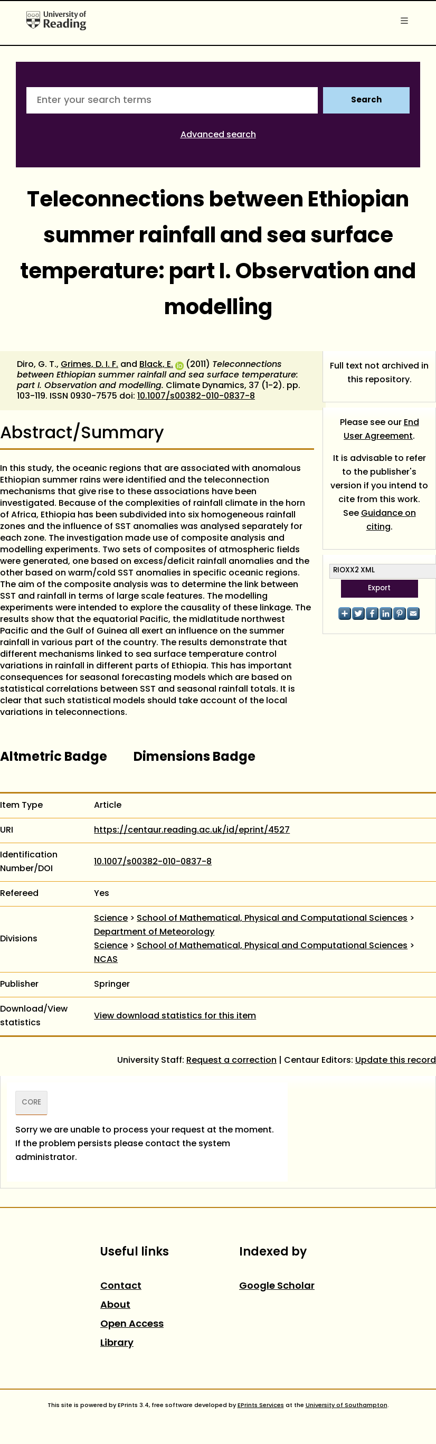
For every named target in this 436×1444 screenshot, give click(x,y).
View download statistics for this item (175, 1016)
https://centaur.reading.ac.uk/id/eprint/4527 (192, 830)
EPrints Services (261, 1405)
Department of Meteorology (154, 932)
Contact (120, 1286)
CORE (31, 1103)
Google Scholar (277, 1286)
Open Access (132, 1324)
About (115, 1305)
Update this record (395, 1061)
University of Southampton (346, 1405)
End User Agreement (381, 429)
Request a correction (231, 1061)
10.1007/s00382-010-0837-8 (196, 396)
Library (117, 1343)
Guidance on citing (388, 520)
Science (111, 919)
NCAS (106, 960)
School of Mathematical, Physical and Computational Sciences (272, 919)
